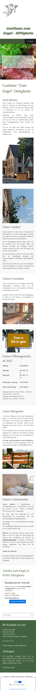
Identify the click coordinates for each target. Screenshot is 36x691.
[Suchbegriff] (18, 615)
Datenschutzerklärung (12, 598)
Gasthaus (6, 676)
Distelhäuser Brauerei (22, 256)
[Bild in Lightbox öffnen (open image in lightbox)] (18, 161)
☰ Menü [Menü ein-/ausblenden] (30, 41)
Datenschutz (20, 676)
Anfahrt (13, 676)
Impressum (29, 676)
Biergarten (30, 295)
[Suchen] (32, 615)
